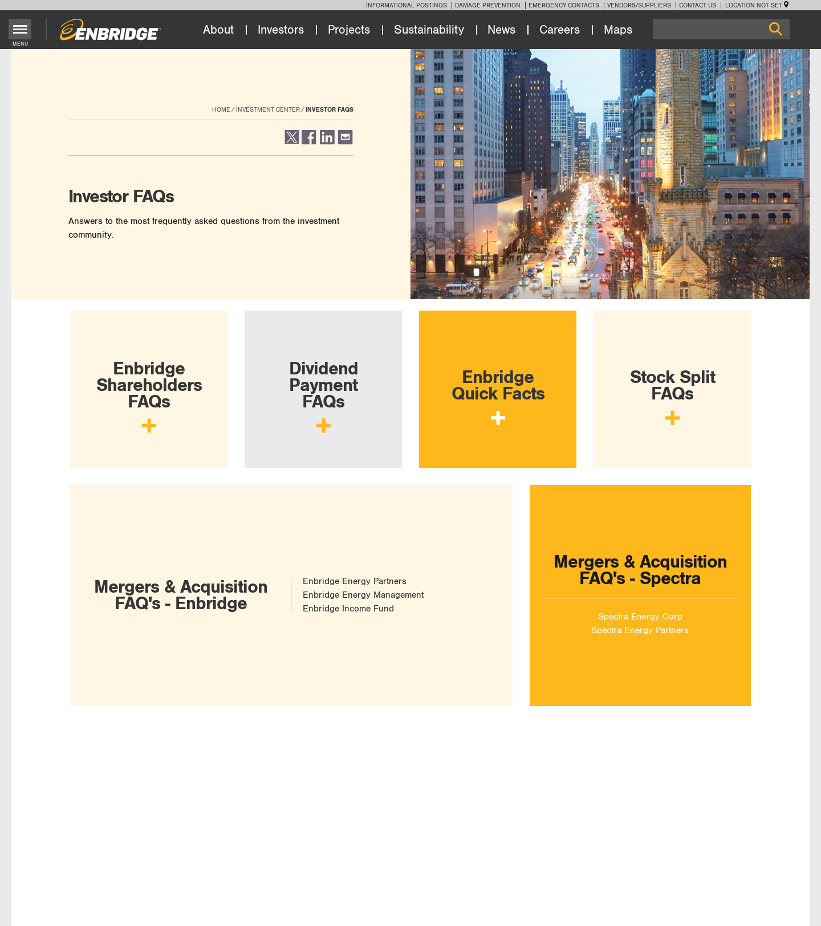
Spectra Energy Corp (640, 616)
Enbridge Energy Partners (355, 581)
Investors (281, 30)
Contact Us (697, 5)
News (501, 30)
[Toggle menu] (20, 29)
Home (221, 109)
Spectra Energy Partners (640, 630)
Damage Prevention (488, 5)
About (218, 30)
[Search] (721, 29)
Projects (349, 30)
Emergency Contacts (564, 5)
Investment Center (268, 109)
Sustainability (429, 30)
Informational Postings (406, 5)
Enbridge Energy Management (363, 595)
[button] (291, 142)
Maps (618, 30)
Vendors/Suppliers (639, 5)
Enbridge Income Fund (348, 608)
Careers (559, 30)
